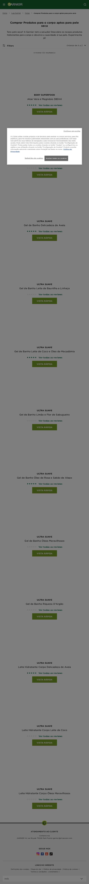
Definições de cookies (34, 158)
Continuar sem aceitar (72, 131)
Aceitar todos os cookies (56, 158)
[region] (44, 146)
